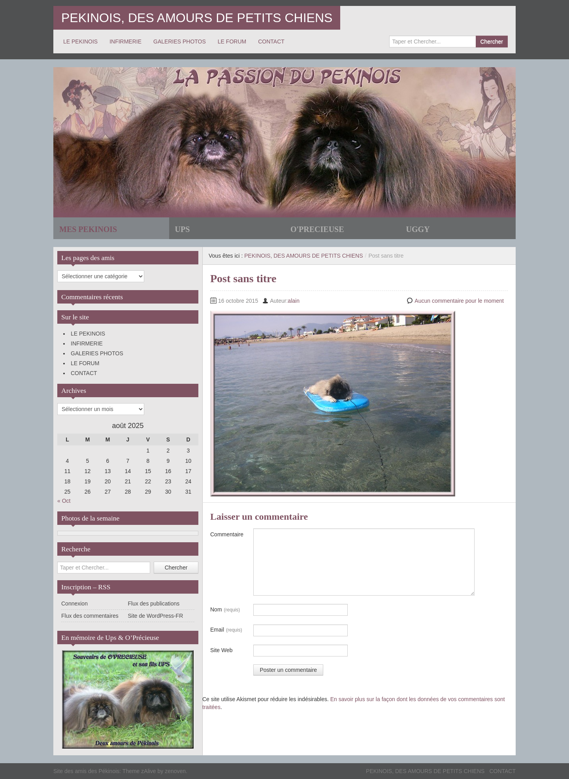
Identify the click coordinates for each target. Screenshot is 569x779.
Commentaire (226, 534)
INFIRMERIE (125, 41)
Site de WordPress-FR (155, 616)
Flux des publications (154, 603)
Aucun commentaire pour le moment (459, 301)
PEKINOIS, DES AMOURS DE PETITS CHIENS (196, 18)
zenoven (175, 771)
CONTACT (271, 41)
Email (226, 630)
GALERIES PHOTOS (179, 41)
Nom (225, 610)
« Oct (63, 501)
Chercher (491, 41)
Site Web (221, 650)
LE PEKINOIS (80, 41)
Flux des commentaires (90, 616)
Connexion (74, 603)
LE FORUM (232, 41)
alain (294, 301)
